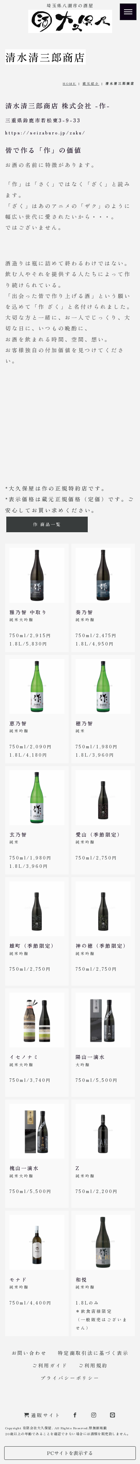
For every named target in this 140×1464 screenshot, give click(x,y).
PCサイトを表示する (70, 1452)
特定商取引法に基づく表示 (93, 1352)
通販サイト (42, 1415)
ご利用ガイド (50, 1365)
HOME (69, 83)
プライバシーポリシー (70, 1377)
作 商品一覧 (47, 524)
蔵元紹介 (91, 83)
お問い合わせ (29, 1352)
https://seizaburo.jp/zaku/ (45, 132)
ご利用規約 (93, 1365)
